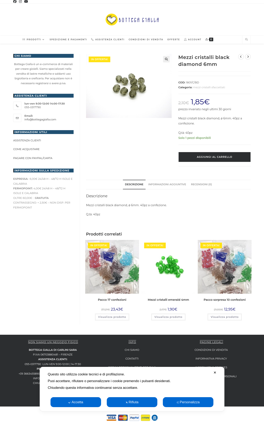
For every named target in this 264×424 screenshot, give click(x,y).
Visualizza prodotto (112, 316)
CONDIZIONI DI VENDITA (211, 349)
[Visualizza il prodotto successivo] (248, 57)
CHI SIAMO (132, 349)
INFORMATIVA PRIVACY (211, 358)
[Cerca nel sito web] (246, 39)
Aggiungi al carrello (214, 156)
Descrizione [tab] (134, 184)
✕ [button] (214, 373)
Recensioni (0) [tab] (201, 184)
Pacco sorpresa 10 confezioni (225, 300)
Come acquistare (26, 149)
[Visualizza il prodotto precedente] (241, 57)
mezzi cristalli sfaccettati (209, 87)
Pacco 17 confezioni (112, 300)
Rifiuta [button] (132, 402)
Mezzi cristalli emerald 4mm (168, 300)
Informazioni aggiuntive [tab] (167, 184)
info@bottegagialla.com (40, 119)
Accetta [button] (75, 402)
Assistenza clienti (27, 140)
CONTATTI (132, 358)
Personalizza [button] (188, 402)
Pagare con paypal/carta (33, 158)
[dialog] (132, 389)
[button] (166, 59)
